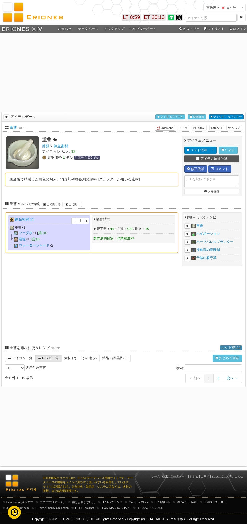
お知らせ (65, 29)
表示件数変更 (25, 367)
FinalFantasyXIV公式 (19, 502)
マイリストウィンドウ (226, 117)
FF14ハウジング (111, 502)
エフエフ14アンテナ (53, 502)
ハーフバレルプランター (214, 242)
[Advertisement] (124, 71)
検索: (209, 368)
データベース (88, 29)
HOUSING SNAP (214, 502)
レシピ (194, 476)
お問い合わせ (234, 476)
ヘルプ (234, 127)
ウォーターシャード (34, 245)
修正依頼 (195, 169)
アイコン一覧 (20, 358)
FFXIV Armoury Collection (52, 507)
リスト (228, 150)
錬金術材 (199, 127)
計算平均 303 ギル (87, 157)
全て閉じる (52, 204)
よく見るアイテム (170, 117)
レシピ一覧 (48, 358)
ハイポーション (208, 234)
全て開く (73, 204)
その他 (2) (89, 358)
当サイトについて (212, 476)
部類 (45, 146)
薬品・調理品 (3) (115, 358)
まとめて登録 (227, 358)
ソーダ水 (25, 233)
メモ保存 (211, 191)
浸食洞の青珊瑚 (208, 250)
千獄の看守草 (206, 258)
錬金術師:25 (24, 219)
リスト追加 (197, 150)
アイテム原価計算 (212, 159)
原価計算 (197, 117)
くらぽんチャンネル (150, 507)
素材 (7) (70, 358)
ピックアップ (114, 29)
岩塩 (22, 239)
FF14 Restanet (84, 507)
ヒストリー (188, 29)
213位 (183, 127)
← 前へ (194, 378)
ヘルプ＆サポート (142, 29)
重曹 (13, 127)
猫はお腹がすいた (83, 502)
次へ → (232, 378)
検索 (165, 476)
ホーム (155, 476)
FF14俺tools (162, 502)
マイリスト (213, 29)
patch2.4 (216, 127)
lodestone (165, 128)
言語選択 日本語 (221, 7)
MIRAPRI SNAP (187, 502)
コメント (220, 169)
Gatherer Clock (138, 502)
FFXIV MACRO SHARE (116, 507)
